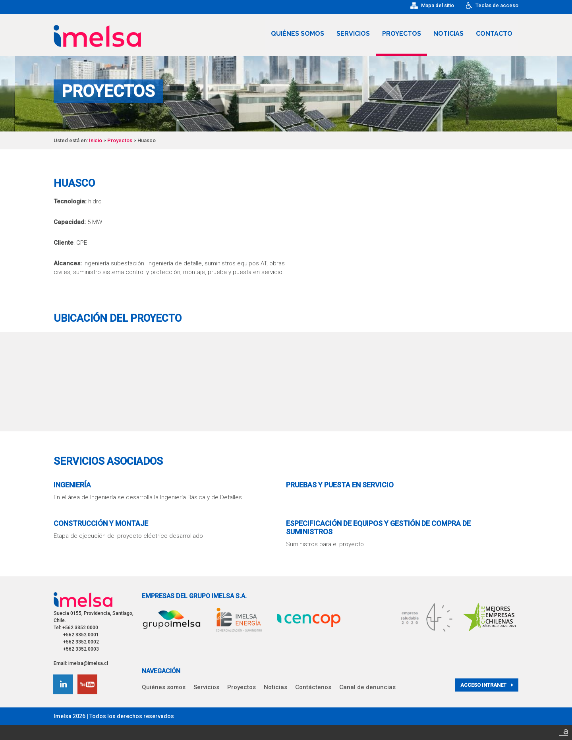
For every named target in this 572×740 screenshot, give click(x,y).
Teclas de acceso (492, 5)
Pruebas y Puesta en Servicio (340, 485)
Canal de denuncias (367, 687)
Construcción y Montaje (101, 523)
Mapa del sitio (432, 5)
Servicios (353, 33)
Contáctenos (313, 687)
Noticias (448, 33)
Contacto (494, 33)
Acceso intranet (486, 685)
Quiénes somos (297, 33)
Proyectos (401, 33)
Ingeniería (72, 485)
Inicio (95, 140)
